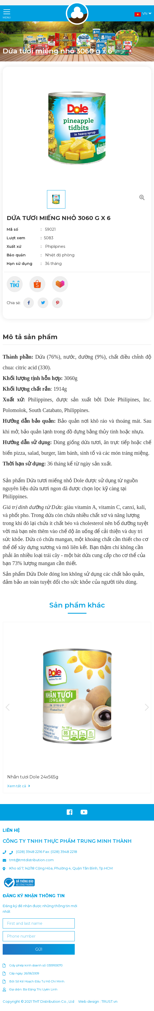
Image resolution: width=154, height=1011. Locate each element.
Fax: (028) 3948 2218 (60, 851)
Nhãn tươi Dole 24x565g (32, 776)
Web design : (89, 1001)
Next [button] (146, 707)
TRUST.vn (109, 1001)
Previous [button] (7, 707)
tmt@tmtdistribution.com (31, 860)
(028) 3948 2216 (29, 851)
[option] (77, 41)
